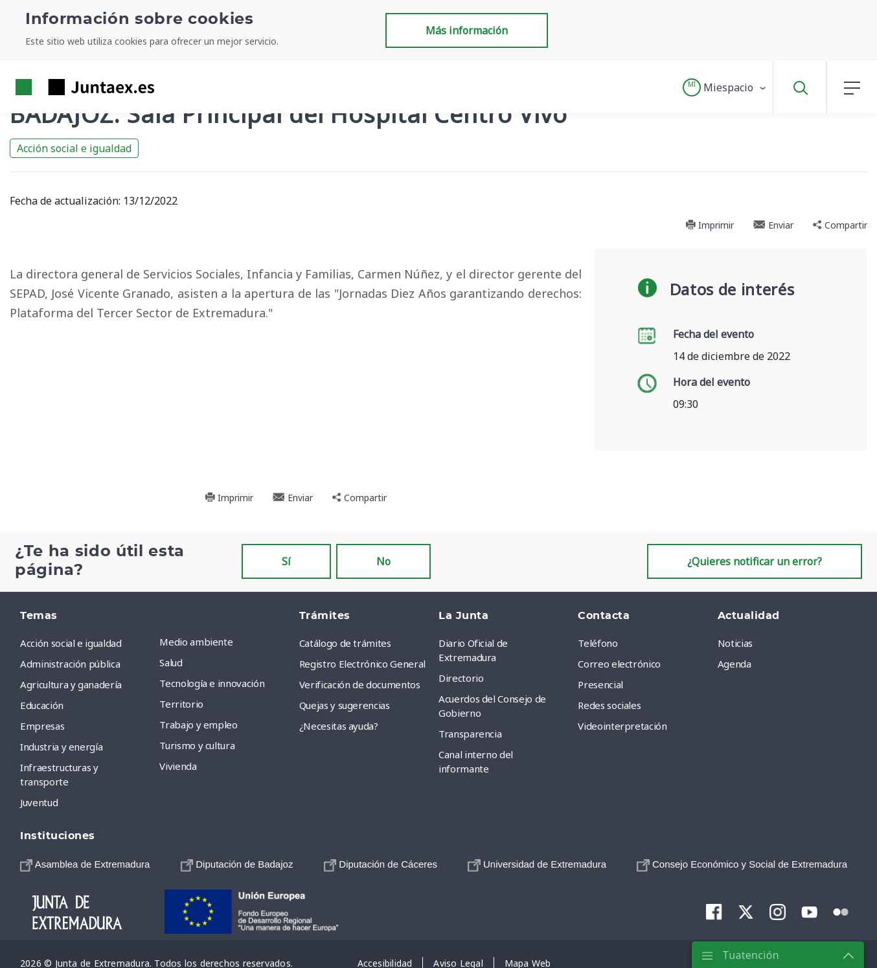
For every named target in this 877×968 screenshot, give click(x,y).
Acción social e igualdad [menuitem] (71, 642)
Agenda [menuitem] (734, 663)
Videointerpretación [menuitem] (622, 725)
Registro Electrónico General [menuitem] (362, 663)
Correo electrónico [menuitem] (619, 663)
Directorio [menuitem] (461, 677)
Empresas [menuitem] (42, 725)
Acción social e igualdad (74, 148)
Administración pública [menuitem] (70, 663)
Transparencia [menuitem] (469, 733)
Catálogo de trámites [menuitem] (345, 642)
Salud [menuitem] (170, 662)
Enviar (773, 225)
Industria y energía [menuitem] (61, 746)
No (383, 561)
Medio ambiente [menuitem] (196, 641)
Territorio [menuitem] (181, 703)
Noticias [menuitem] (735, 642)
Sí (286, 561)
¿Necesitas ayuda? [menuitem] (338, 725)
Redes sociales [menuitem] (609, 705)
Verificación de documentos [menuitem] (359, 684)
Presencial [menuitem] (600, 684)
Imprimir (709, 225)
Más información (467, 30)
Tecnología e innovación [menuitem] (211, 683)
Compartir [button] (840, 225)
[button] (725, 87)
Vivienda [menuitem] (177, 766)
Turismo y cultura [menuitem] (196, 745)
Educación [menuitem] (41, 705)
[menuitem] (85, 864)
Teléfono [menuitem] (597, 642)
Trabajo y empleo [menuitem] (198, 724)
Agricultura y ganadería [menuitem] (71, 684)
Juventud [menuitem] (39, 802)
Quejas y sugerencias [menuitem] (344, 705)
